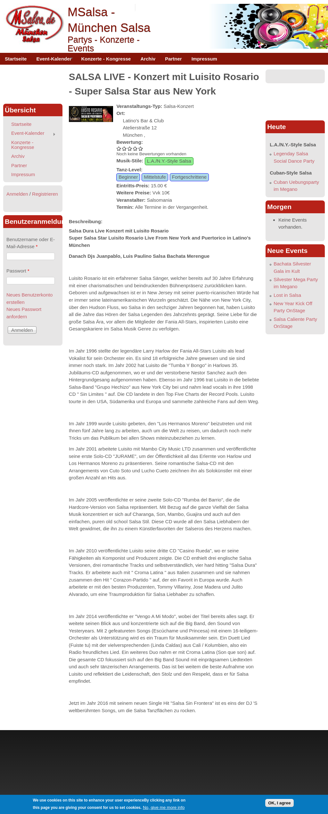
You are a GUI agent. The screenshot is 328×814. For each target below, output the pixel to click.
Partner (173, 58)
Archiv (147, 58)
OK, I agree (279, 803)
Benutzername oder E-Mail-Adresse (30, 243)
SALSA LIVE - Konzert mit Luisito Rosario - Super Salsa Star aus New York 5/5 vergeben (141, 148)
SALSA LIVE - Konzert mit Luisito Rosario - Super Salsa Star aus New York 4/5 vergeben (135, 148)
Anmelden (17, 194)
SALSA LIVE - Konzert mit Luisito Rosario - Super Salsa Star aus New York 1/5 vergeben (119, 148)
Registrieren (45, 194)
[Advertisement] (33, 83)
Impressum (204, 58)
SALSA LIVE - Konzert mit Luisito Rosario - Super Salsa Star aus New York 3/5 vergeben (130, 148)
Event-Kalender (52, 60)
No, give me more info (163, 807)
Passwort (17, 270)
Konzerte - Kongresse (106, 58)
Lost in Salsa (287, 295)
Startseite (16, 58)
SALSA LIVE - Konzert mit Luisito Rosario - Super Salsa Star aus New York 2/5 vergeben (124, 148)
